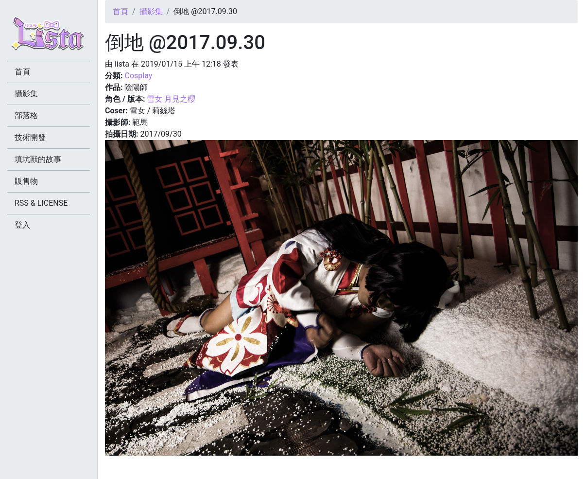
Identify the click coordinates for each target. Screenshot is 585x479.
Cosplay (138, 75)
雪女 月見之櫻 (171, 99)
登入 (22, 225)
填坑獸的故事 (38, 159)
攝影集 (151, 11)
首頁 (120, 11)
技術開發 (30, 137)
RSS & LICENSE (41, 203)
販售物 (26, 181)
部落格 (26, 115)
